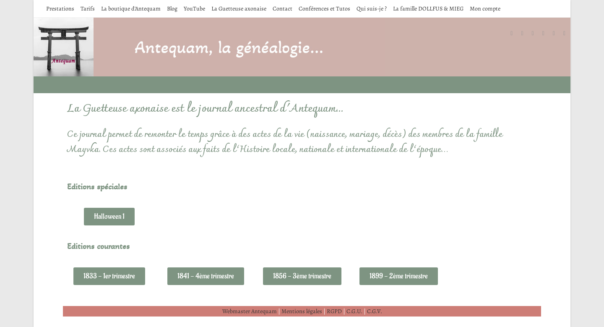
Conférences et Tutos (324, 9)
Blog (172, 9)
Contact (282, 9)
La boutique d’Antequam (131, 9)
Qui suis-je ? (372, 9)
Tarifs (88, 9)
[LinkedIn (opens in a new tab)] (547, 34)
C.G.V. (374, 311)
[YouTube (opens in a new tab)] (558, 34)
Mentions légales (301, 311)
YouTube (194, 9)
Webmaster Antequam (249, 311)
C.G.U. (354, 311)
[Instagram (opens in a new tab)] (537, 34)
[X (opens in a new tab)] (515, 34)
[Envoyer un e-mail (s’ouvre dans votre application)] (568, 34)
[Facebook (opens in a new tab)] (526, 34)
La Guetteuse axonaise (238, 9)
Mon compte (485, 9)
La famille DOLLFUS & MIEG (428, 9)
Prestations (60, 9)
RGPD (334, 311)
